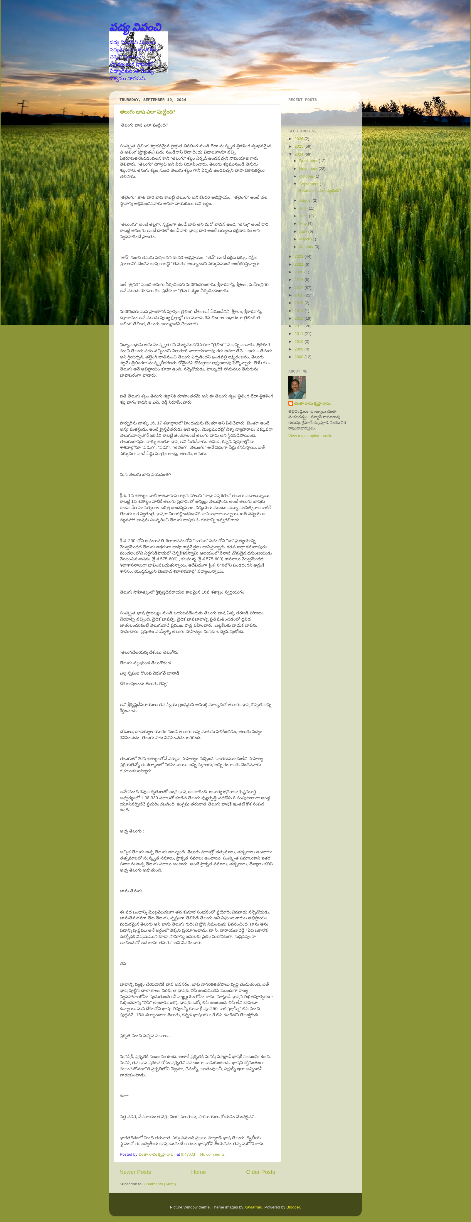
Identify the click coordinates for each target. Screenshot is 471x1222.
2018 (300, 279)
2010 (300, 341)
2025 (300, 146)
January (306, 247)
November (309, 168)
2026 (300, 138)
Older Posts (260, 1172)
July (303, 208)
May (303, 223)
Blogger (293, 1207)
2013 (300, 318)
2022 (300, 264)
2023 (300, 256)
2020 (300, 272)
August (306, 200)
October (306, 176)
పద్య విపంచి (135, 27)
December (309, 161)
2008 (300, 357)
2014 (300, 311)
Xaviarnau (253, 1207)
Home (198, 1172)
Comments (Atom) (160, 1184)
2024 (300, 154)
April (303, 231)
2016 (300, 295)
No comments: (213, 1154)
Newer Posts (135, 1172)
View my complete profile (310, 436)
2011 (300, 333)
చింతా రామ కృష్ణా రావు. (312, 403)
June (304, 216)
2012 (300, 326)
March (305, 239)
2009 (300, 349)
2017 (300, 287)
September (309, 184)
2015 (300, 303)
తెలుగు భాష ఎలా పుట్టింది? (148, 112)
